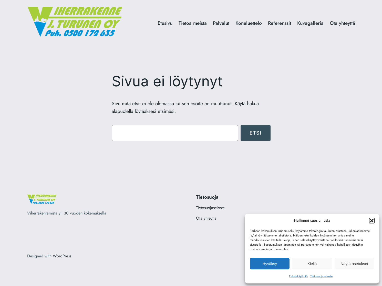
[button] (371, 220)
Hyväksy (269, 263)
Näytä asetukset (354, 263)
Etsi (255, 133)
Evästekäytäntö (298, 276)
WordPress (62, 256)
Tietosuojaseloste (321, 276)
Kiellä (312, 263)
